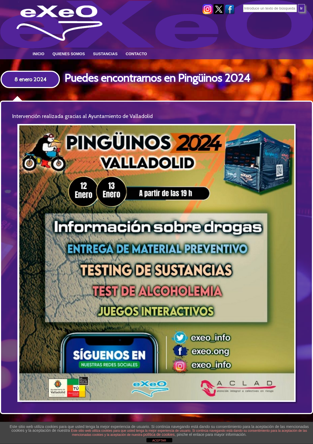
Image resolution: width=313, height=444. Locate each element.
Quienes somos (69, 54)
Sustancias (105, 54)
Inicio (38, 54)
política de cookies (159, 434)
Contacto (136, 54)
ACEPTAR (159, 440)
